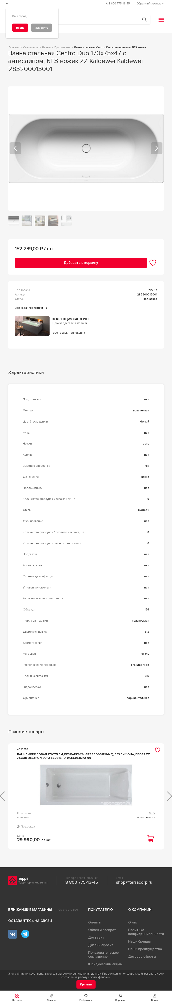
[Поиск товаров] (83, 20)
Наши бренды (139, 945)
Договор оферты (142, 960)
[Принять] (86, 984)
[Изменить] (41, 28)
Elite (152, 816)
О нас (133, 926)
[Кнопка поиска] (144, 19)
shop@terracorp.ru (134, 886)
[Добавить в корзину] (81, 263)
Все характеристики (31, 308)
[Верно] (20, 28)
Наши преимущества (145, 953)
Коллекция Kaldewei (70, 319)
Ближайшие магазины (30, 913)
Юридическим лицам (105, 968)
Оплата (94, 926)
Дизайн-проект (100, 949)
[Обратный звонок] (151, 3)
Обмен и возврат (102, 933)
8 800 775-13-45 (81, 886)
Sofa (72, 816)
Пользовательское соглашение (103, 958)
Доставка (96, 941)
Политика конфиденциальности (146, 935)
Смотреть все (68, 913)
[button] (155, 998)
